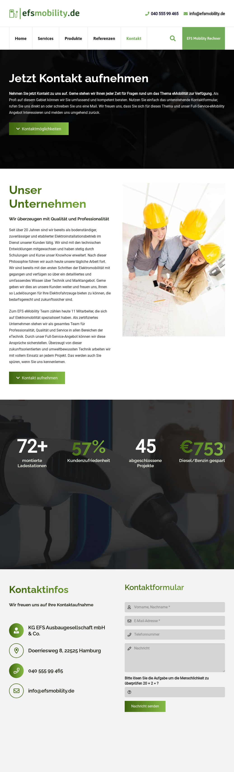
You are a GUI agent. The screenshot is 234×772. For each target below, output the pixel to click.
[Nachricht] (175, 657)
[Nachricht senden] (145, 706)
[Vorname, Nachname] (175, 607)
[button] (172, 38)
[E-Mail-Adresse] (175, 621)
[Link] (44, 13)
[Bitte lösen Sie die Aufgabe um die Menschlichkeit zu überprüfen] (175, 692)
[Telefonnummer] (175, 635)
